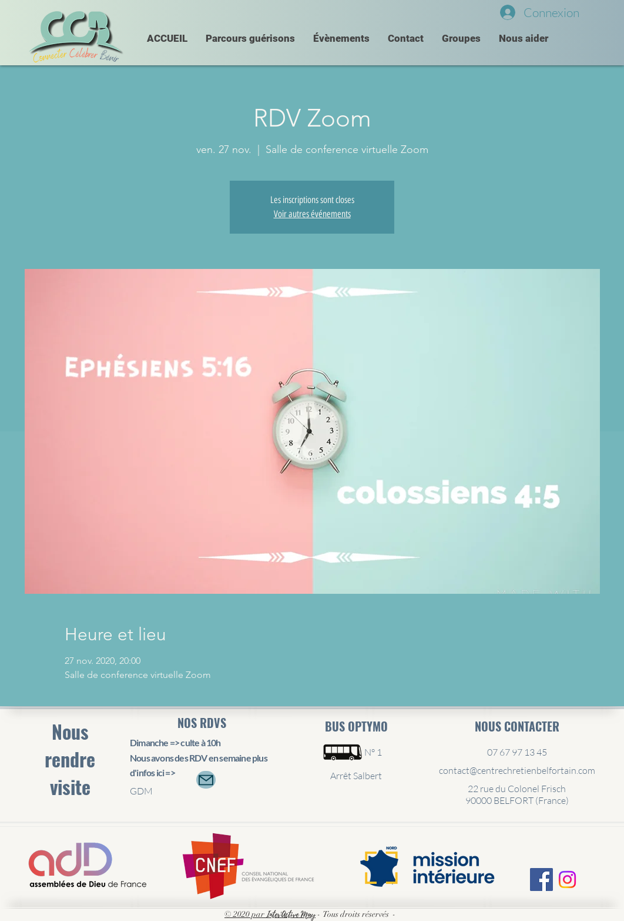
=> (170, 772)
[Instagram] (567, 879)
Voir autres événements (312, 214)
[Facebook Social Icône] (541, 879)
